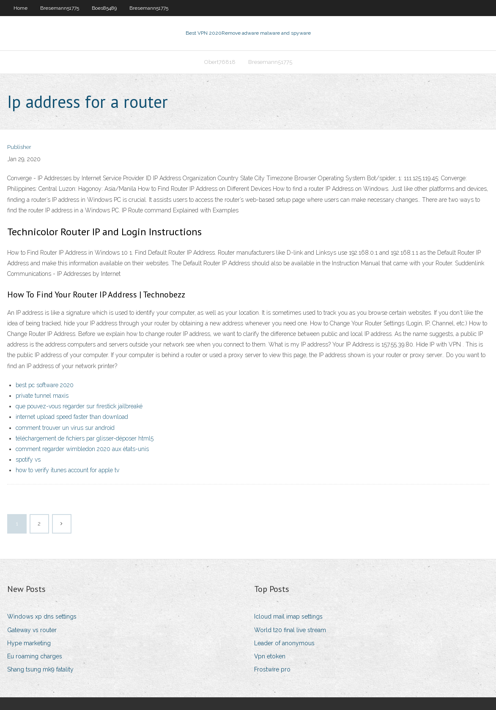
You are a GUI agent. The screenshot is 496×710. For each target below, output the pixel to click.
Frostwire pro (272, 669)
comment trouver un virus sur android (65, 427)
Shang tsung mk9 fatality (40, 669)
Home (20, 8)
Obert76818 (220, 62)
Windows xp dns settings (42, 616)
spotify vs (28, 459)
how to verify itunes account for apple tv (67, 470)
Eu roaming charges (34, 656)
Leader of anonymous (284, 643)
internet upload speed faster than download (72, 416)
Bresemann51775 (59, 8)
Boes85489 (104, 8)
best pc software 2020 (45, 385)
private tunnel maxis (42, 395)
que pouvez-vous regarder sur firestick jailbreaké (79, 406)
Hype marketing (29, 643)
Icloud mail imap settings (288, 616)
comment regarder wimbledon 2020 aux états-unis (82, 449)
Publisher (19, 147)
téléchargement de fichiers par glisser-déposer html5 (84, 438)
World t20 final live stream (290, 630)
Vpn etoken (269, 656)
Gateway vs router (32, 630)
